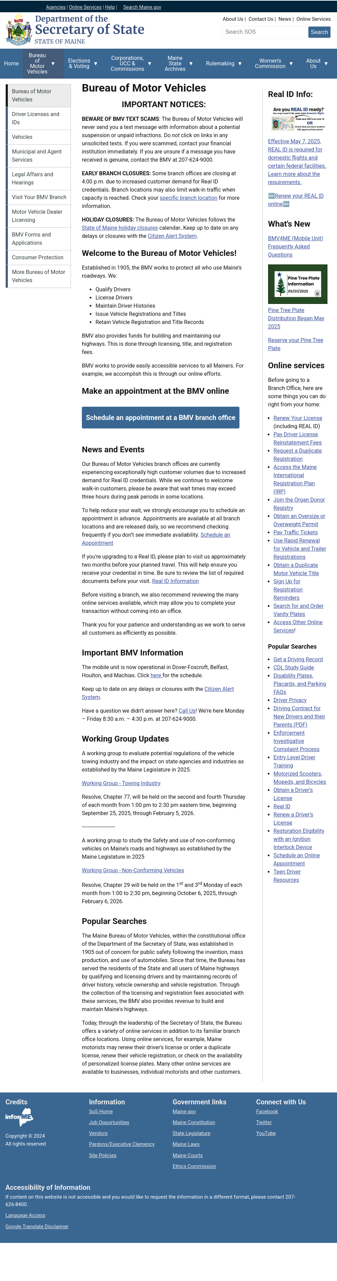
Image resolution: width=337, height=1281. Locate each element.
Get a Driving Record (298, 659)
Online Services (313, 19)
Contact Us (261, 19)
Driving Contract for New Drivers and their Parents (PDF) (299, 716)
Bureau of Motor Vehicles (39, 65)
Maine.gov (184, 1111)
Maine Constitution (194, 1122)
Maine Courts (188, 1155)
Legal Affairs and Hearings (32, 178)
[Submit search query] (319, 32)
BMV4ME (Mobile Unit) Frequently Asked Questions (295, 246)
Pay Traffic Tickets (296, 532)
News (285, 19)
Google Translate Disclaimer (37, 1226)
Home (11, 63)
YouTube (266, 1133)
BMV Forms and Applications (31, 238)
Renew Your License (298, 418)
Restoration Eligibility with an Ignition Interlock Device (299, 839)
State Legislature (191, 1133)
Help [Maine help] (110, 7)
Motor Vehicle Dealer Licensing (37, 216)
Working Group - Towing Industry (121, 783)
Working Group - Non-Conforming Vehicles (133, 870)
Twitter (264, 1122)
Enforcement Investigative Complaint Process (297, 741)
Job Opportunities (109, 1122)
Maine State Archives (177, 65)
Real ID (282, 806)
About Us (233, 19)
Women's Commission (272, 66)
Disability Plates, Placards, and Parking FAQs (300, 683)
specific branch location (188, 198)
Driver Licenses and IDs (35, 118)
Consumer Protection (37, 257)
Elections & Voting (81, 66)
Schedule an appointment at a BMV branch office (160, 418)
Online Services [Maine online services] (85, 7)
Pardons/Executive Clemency (122, 1144)
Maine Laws (186, 1144)
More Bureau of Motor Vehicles (38, 276)
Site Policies (102, 1155)
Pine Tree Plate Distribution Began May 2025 (296, 318)
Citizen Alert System (172, 236)
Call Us (187, 711)
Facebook (267, 1111)
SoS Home (101, 1111)
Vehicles (22, 137)
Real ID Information (175, 581)
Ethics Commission (194, 1166)
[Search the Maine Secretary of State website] (259, 32)
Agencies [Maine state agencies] (56, 7)
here (156, 675)
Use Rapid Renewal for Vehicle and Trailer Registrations (300, 548)
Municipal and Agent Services (37, 155)
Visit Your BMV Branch (39, 197)
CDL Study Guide (294, 667)
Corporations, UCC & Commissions (129, 65)
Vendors (98, 1133)
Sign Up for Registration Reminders (288, 589)
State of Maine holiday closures (120, 228)
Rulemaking (222, 67)
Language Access (25, 1215)
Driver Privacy (290, 700)
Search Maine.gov (142, 7)
